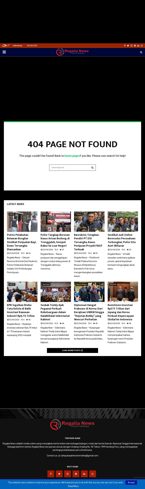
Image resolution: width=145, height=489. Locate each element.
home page (71, 155)
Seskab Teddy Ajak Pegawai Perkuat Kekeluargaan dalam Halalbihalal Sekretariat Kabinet (55, 312)
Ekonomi (113, 284)
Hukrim (12, 214)
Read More (73, 486)
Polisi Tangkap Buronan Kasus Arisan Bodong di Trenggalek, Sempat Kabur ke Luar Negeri (55, 240)
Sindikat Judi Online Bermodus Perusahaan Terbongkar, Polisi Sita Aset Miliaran (122, 240)
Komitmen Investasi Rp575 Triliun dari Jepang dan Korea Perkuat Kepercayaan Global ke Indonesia (121, 312)
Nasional (46, 284)
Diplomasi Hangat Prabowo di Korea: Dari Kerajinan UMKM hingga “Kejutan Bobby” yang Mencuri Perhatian (89, 312)
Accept (131, 482)
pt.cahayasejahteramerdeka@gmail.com (78, 455)
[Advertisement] (72, 21)
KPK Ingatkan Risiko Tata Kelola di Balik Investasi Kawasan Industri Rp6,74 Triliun (21, 310)
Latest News (15, 204)
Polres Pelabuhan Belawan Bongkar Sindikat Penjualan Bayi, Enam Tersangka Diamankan (21, 242)
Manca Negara (81, 284)
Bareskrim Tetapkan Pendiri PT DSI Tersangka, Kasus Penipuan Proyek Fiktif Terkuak (88, 242)
